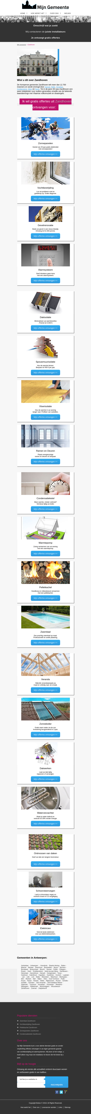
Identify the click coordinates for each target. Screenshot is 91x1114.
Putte (63, 979)
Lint (32, 977)
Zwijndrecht (42, 988)
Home (22, 13)
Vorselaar (59, 87)
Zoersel (47, 87)
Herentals (24, 973)
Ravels (35, 981)
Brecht (42, 969)
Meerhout (54, 977)
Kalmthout (33, 975)
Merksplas (63, 977)
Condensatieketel (45, 498)
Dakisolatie (45, 317)
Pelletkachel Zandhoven (28, 1027)
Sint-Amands (41, 983)
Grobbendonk (22, 89)
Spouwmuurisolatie (45, 362)
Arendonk (43, 966)
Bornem (63, 967)
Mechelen (45, 977)
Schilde (23, 983)
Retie (42, 981)
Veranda (45, 679)
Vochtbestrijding (45, 188)
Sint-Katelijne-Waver (54, 983)
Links (60, 1107)
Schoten (31, 983)
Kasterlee (50, 975)
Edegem (62, 969)
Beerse (23, 967)
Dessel (48, 969)
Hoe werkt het (37, 13)
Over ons (54, 13)
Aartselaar (25, 966)
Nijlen (30, 89)
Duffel (55, 969)
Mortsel (28, 979)
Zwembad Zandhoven (27, 1021)
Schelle (65, 981)
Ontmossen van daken (45, 853)
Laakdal (66, 975)
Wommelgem (44, 986)
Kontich (58, 975)
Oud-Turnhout (54, 979)
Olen (45, 979)
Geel (29, 971)
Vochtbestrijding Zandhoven (30, 1024)
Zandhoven (25, 988)
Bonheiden (48, 967)
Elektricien (45, 928)
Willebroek (34, 986)
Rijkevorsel (50, 981)
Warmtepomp (45, 543)
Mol (22, 979)
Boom (56, 967)
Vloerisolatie (45, 406)
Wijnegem (24, 986)
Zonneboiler (45, 724)
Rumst (58, 981)
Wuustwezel (55, 986)
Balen (63, 966)
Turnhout (33, 984)
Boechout (38, 967)
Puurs (23, 981)
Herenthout (34, 973)
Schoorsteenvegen (45, 891)
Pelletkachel (45, 587)
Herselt (42, 973)
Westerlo (59, 984)
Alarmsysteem (45, 270)
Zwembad (45, 632)
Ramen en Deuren (45, 451)
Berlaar (30, 967)
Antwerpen (34, 966)
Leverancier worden (49, 1107)
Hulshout (24, 975)
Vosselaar (50, 984)
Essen (23, 971)
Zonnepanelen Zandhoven (29, 1031)
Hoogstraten (51, 973)
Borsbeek (24, 969)
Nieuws (67, 13)
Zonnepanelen (45, 143)
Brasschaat (34, 969)
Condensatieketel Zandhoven (30, 1034)
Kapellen (42, 975)
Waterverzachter (45, 813)
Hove (59, 973)
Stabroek (24, 984)
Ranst (37, 89)
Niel (34, 979)
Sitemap (67, 1107)
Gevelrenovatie (45, 225)
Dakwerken (45, 768)
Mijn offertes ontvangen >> (45, 154)
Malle (53, 87)
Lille (28, 977)
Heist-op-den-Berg (51, 971)
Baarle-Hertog (54, 966)
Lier (23, 977)
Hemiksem (64, 971)
